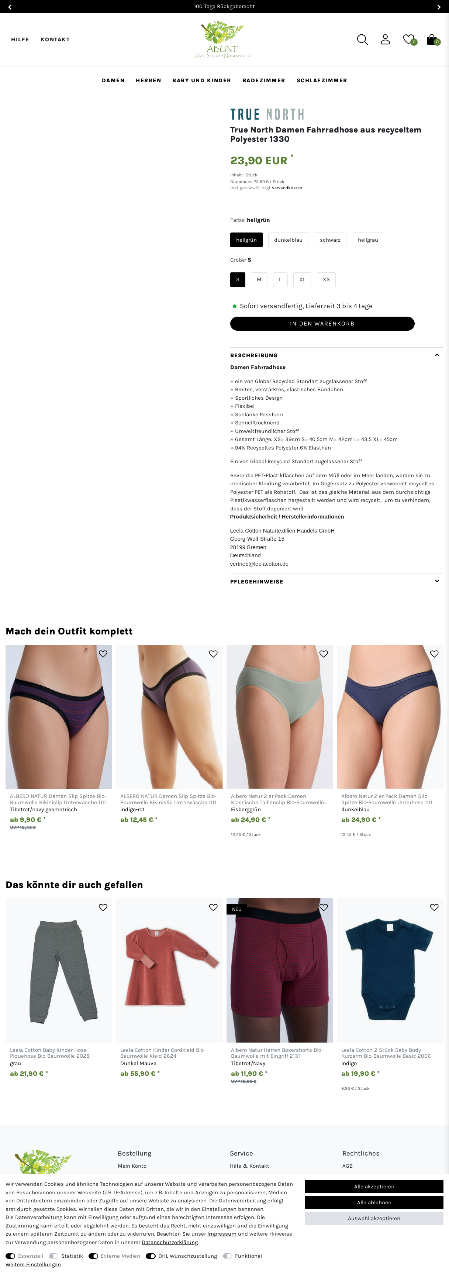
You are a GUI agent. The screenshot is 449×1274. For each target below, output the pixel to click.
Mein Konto (132, 1166)
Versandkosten (286, 187)
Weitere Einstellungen (33, 1264)
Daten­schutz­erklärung (170, 1242)
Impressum (221, 1233)
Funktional (248, 1256)
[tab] (337, 460)
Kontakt (55, 39)
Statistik (72, 1256)
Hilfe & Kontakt (249, 1166)
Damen (113, 80)
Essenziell (30, 1256)
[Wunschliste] (409, 39)
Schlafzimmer (322, 80)
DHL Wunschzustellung (187, 1256)
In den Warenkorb (322, 323)
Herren (148, 80)
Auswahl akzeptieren (374, 1218)
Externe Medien (120, 1256)
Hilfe (20, 39)
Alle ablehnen (374, 1202)
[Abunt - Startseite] (222, 39)
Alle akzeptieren (374, 1186)
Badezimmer (264, 80)
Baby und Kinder (201, 80)
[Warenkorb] (432, 39)
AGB (347, 1166)
